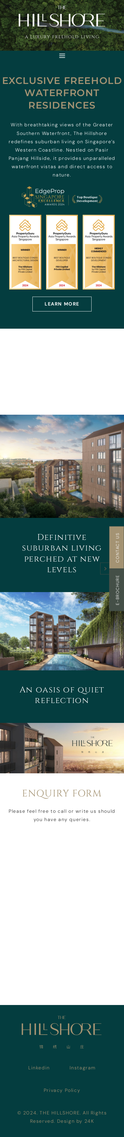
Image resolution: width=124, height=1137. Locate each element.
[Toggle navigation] (62, 55)
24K (89, 1121)
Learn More (62, 304)
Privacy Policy (62, 1090)
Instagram (83, 1068)
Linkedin (39, 1068)
